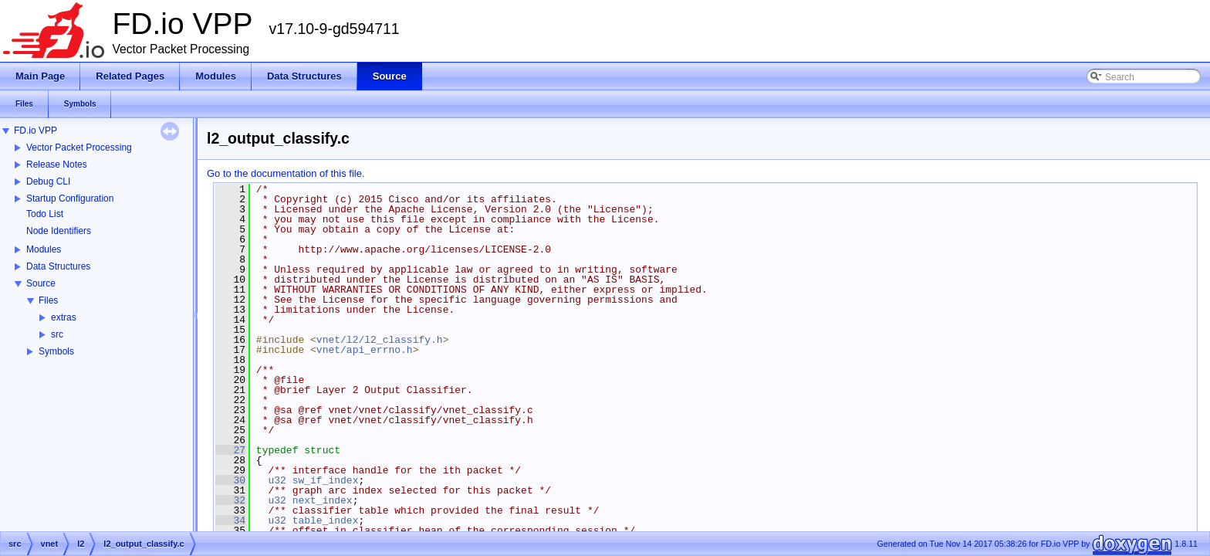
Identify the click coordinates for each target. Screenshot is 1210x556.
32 (230, 500)
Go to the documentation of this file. (286, 173)
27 (230, 450)
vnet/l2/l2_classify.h (379, 340)
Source (41, 283)
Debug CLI (48, 181)
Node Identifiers (58, 230)
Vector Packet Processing (79, 147)
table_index (325, 520)
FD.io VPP (35, 130)
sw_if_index (325, 480)
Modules (43, 249)
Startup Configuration (69, 198)
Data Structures (58, 266)
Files (48, 300)
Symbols (56, 351)
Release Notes (56, 164)
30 (230, 480)
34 (230, 520)
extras (63, 317)
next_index (322, 500)
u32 (277, 480)
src (57, 334)
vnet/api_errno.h (364, 350)
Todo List (44, 213)
